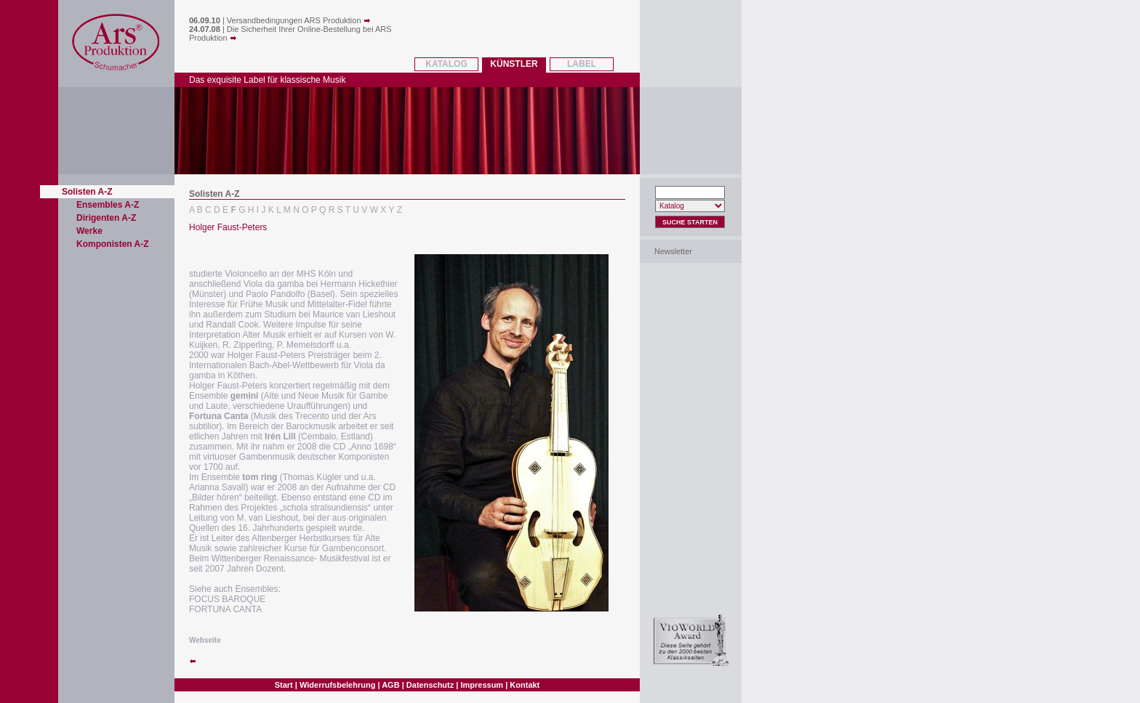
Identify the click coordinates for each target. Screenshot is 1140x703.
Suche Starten (690, 222)
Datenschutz (430, 684)
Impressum (481, 684)
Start (284, 684)
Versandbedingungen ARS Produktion (299, 20)
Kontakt (524, 684)
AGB (390, 684)
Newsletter (673, 251)
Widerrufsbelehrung (337, 684)
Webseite (205, 640)
